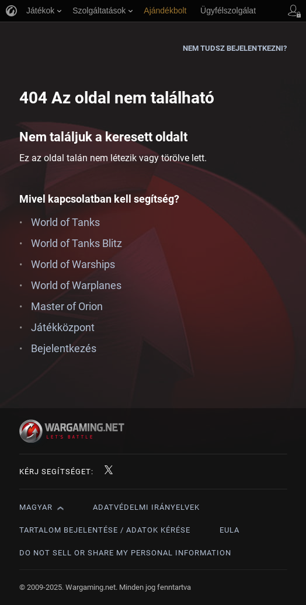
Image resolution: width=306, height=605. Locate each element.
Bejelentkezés (63, 348)
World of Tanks (65, 222)
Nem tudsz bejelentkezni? (235, 48)
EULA (229, 530)
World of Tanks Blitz (76, 243)
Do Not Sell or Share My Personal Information (125, 552)
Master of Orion (67, 306)
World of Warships (73, 264)
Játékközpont (63, 327)
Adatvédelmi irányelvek (146, 507)
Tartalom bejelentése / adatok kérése (104, 530)
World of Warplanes (76, 285)
